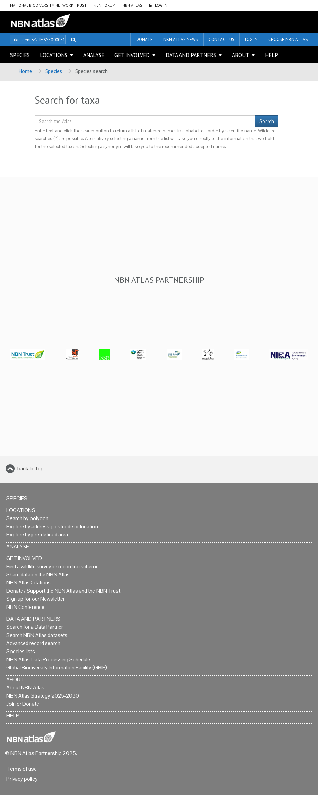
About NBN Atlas (25, 687)
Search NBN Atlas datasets (36, 635)
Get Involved (132, 54)
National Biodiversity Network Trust (48, 5)
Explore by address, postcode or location (52, 526)
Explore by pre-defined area (37, 534)
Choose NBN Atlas (288, 39)
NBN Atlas (132, 5)
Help (271, 54)
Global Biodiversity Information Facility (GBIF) (56, 667)
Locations (53, 54)
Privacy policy (22, 778)
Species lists (20, 651)
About (240, 54)
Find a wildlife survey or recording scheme (52, 566)
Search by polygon (27, 518)
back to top (30, 468)
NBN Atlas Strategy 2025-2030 (42, 695)
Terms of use (21, 768)
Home (25, 71)
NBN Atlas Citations (28, 582)
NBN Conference (25, 607)
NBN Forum (104, 5)
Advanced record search (33, 643)
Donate (144, 39)
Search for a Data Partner (34, 627)
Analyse (93, 54)
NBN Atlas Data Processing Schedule (48, 659)
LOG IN (161, 5)
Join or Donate (22, 703)
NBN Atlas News (180, 39)
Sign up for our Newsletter (35, 598)
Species (20, 54)
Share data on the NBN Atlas (38, 574)
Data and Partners (191, 54)
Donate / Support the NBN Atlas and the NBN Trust (63, 590)
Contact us (221, 39)
